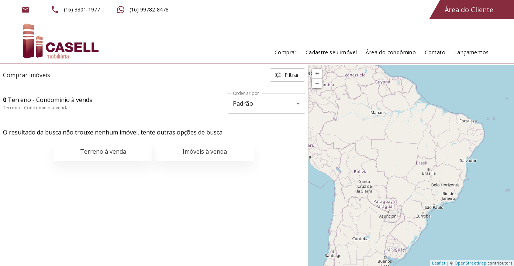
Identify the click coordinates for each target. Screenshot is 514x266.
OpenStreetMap (470, 263)
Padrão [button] (243, 103)
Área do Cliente (469, 9)
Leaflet (438, 263)
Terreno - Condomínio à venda (36, 108)
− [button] (317, 83)
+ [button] (317, 73)
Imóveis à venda (205, 151)
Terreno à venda (103, 151)
